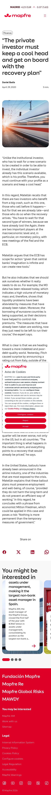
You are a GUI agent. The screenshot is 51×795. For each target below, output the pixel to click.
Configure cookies (12, 758)
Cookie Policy (13, 409)
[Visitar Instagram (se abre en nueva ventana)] (21, 783)
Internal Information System (18, 742)
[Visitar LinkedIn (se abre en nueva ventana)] (29, 783)
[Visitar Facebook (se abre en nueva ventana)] (4, 783)
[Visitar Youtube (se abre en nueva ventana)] (13, 783)
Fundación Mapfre (21, 676)
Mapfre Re (12, 684)
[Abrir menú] (45, 15)
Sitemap (7, 726)
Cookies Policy (10, 753)
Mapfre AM (8, 715)
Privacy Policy (10, 747)
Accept (26, 427)
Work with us (9, 721)
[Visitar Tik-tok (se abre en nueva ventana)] (46, 783)
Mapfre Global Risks (23, 691)
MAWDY (10, 699)
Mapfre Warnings (12, 774)
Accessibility (9, 769)
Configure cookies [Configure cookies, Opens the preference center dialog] (25, 415)
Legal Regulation (11, 764)
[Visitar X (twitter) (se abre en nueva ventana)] (38, 783)
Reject (25, 421)
